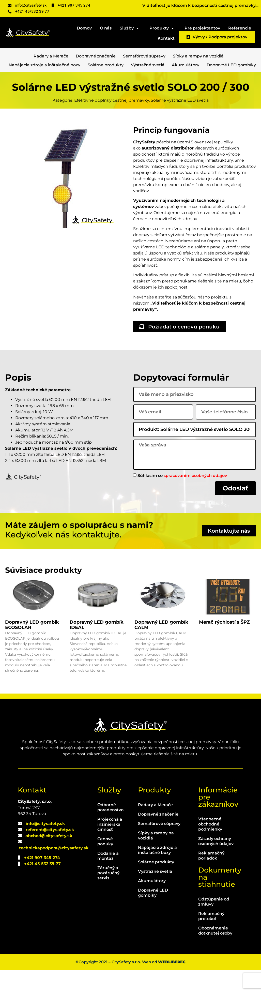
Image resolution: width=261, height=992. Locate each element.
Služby (130, 27)
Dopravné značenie (96, 56)
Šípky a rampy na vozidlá (198, 56)
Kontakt (166, 38)
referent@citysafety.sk (50, 851)
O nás (106, 28)
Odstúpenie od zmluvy (213, 924)
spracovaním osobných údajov (195, 475)
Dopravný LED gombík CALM (161, 646)
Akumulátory (185, 65)
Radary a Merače (51, 56)
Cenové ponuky (105, 863)
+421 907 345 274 (42, 879)
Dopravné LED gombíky (231, 65)
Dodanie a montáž (108, 878)
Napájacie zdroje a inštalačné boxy (44, 65)
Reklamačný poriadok (211, 878)
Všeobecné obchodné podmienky (210, 846)
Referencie (239, 28)
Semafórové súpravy (144, 56)
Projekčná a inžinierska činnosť (109, 846)
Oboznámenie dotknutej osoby (215, 953)
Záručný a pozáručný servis (108, 895)
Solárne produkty (106, 65)
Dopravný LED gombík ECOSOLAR (32, 646)
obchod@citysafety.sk (48, 857)
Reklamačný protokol (211, 938)
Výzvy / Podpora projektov (217, 37)
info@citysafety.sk (45, 845)
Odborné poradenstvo (110, 829)
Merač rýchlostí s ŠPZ (224, 644)
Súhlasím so (182, 475)
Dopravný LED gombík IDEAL (97, 646)
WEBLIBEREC (172, 984)
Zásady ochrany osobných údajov (216, 863)
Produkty (162, 27)
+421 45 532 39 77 (42, 885)
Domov (84, 28)
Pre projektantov (202, 28)
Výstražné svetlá (147, 65)
